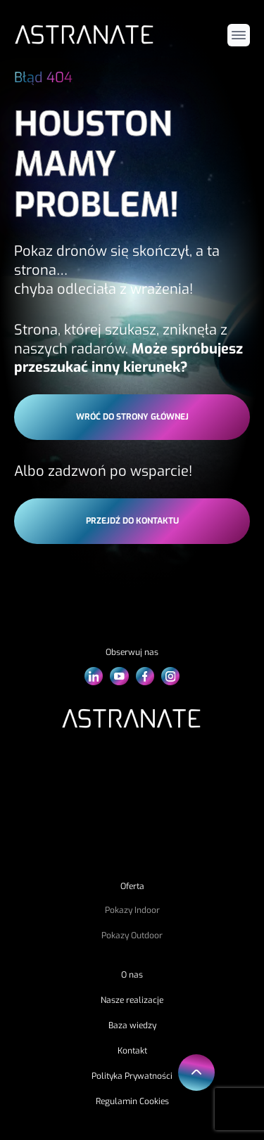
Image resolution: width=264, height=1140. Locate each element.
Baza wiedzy (132, 1025)
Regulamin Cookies (132, 1101)
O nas (132, 974)
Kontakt (132, 1050)
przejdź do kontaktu (132, 520)
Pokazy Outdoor (132, 935)
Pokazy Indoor (132, 910)
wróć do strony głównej (132, 416)
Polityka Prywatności (132, 1076)
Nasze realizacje (132, 1000)
